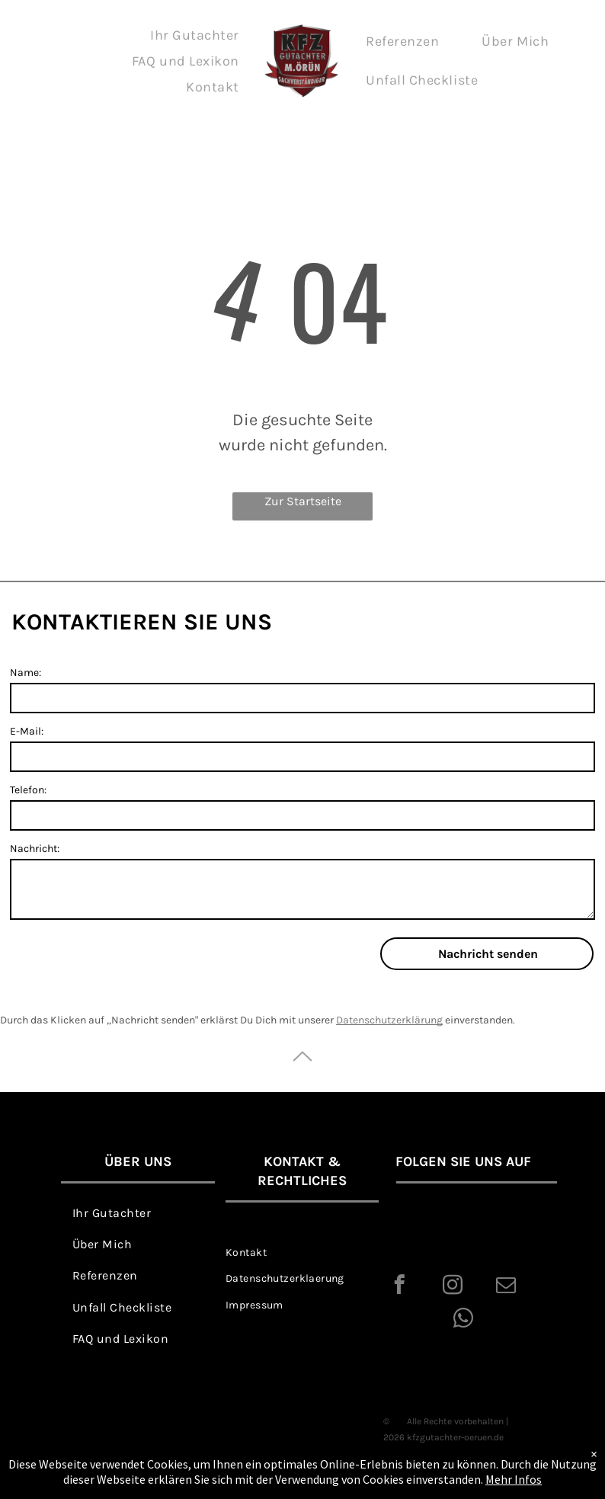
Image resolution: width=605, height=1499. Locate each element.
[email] (506, 1287)
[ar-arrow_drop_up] (302, 1073)
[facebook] (400, 1287)
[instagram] (453, 1287)
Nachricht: (34, 848)
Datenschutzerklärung (389, 1020)
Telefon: (28, 789)
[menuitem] (195, 35)
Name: (25, 672)
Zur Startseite (302, 501)
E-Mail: (26, 731)
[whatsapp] (464, 1320)
